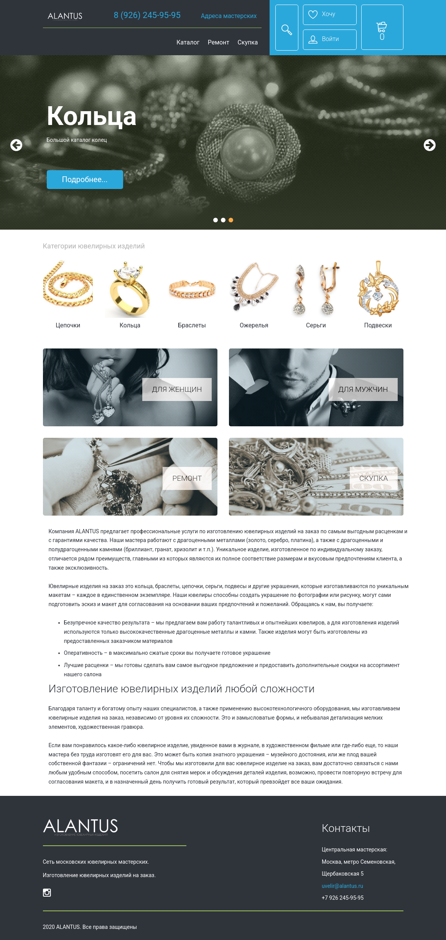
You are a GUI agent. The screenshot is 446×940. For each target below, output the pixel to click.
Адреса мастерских (229, 16)
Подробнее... (85, 179)
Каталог (187, 42)
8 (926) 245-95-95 (147, 15)
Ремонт (218, 42)
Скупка (247, 42)
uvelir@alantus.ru (342, 886)
